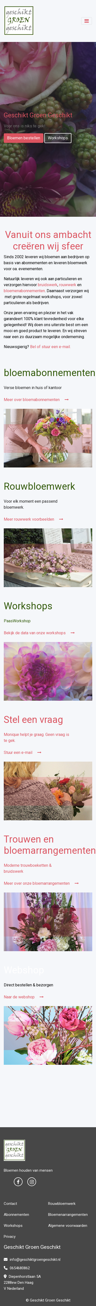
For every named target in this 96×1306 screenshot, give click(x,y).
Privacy (10, 1236)
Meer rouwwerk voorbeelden (33, 519)
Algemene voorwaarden (67, 1225)
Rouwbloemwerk (61, 1203)
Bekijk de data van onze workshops (39, 633)
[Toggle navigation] (86, 21)
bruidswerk (47, 284)
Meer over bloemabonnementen (36, 399)
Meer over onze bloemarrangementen (41, 883)
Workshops (58, 138)
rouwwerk (67, 284)
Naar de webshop (24, 997)
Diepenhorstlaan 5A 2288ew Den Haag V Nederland (22, 1282)
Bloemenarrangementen (68, 1214)
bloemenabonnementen (24, 290)
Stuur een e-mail (22, 752)
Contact (10, 1203)
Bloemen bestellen (23, 138)
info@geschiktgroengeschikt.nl (32, 1259)
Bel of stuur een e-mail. (50, 346)
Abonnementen (16, 1214)
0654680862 (17, 1268)
